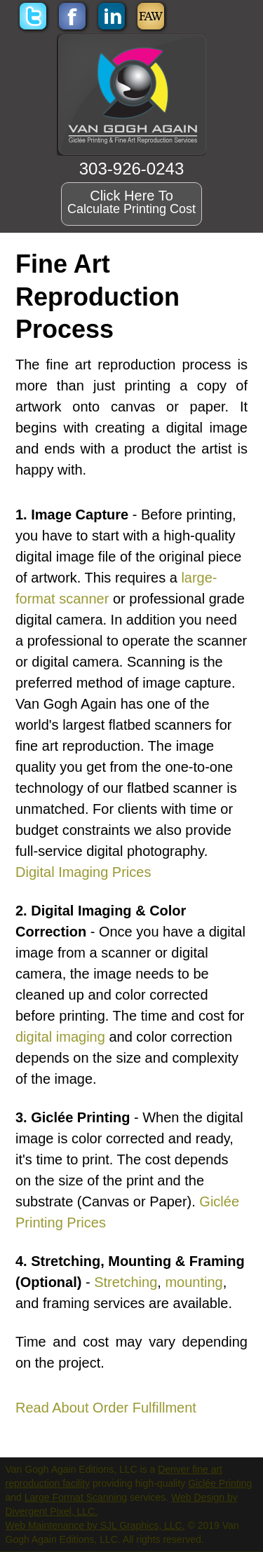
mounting (193, 1282)
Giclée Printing (220, 1483)
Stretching (125, 1282)
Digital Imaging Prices (83, 872)
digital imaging (60, 1036)
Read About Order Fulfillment (105, 1407)
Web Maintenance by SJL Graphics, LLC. (95, 1525)
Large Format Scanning (76, 1497)
